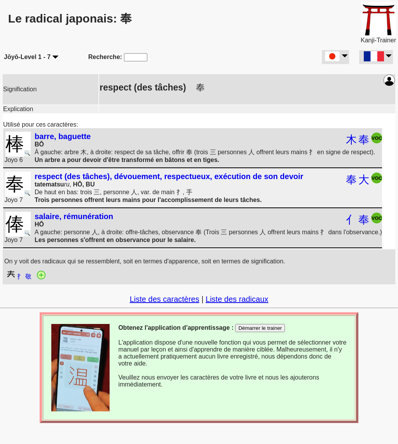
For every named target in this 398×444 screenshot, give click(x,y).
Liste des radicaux (237, 299)
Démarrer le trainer (260, 328)
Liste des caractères (164, 299)
